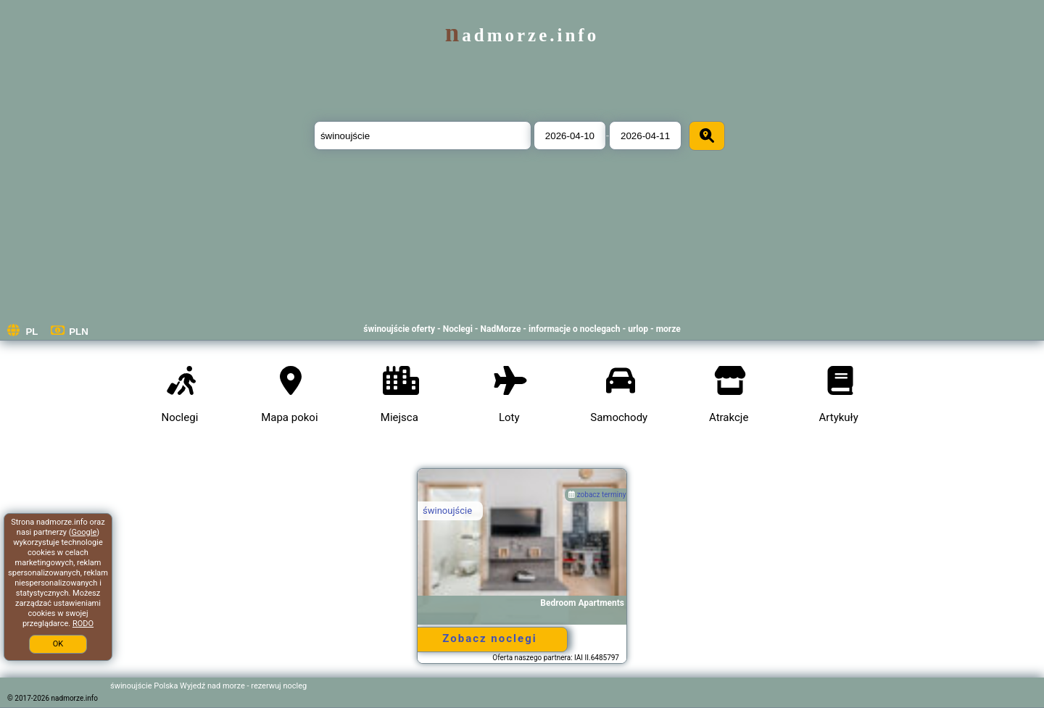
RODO (83, 623)
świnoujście (447, 510)
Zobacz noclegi (489, 638)
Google (84, 532)
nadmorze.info (522, 35)
